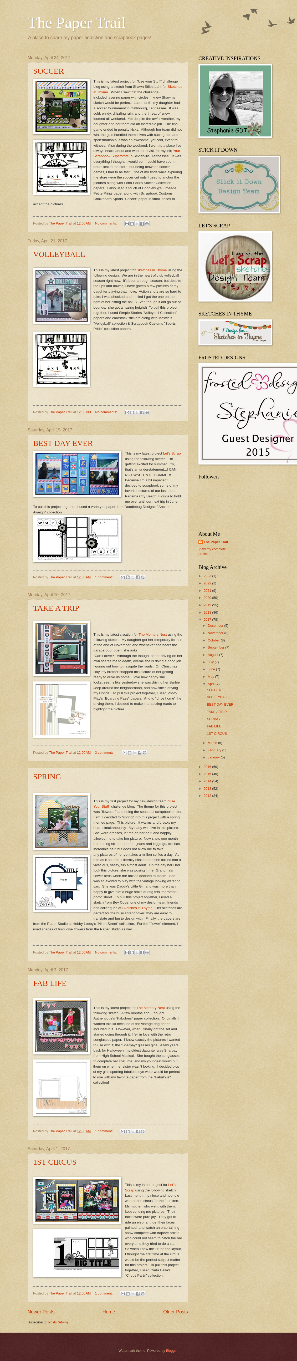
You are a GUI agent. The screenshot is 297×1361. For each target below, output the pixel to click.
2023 (208, 576)
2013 (208, 789)
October (214, 640)
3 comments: (105, 753)
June (212, 669)
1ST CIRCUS (54, 1162)
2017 (208, 619)
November (216, 633)
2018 (208, 612)
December (216, 626)
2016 (208, 767)
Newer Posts (41, 1311)
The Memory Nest (153, 634)
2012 (208, 796)
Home (109, 1311)
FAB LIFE (49, 983)
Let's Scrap (172, 453)
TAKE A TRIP (56, 608)
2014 (208, 781)
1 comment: (104, 577)
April (211, 684)
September (216, 647)
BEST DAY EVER (63, 443)
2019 (208, 605)
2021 (208, 591)
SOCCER (48, 71)
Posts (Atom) (58, 1322)
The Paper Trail (77, 22)
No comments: (106, 223)
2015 (208, 774)
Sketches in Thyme (151, 270)
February (215, 750)
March (213, 743)
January (214, 757)
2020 (208, 598)
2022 (208, 583)
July (211, 662)
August (213, 655)
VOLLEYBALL (59, 254)
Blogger (172, 1351)
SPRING (47, 776)
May (211, 677)
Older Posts (175, 1311)
